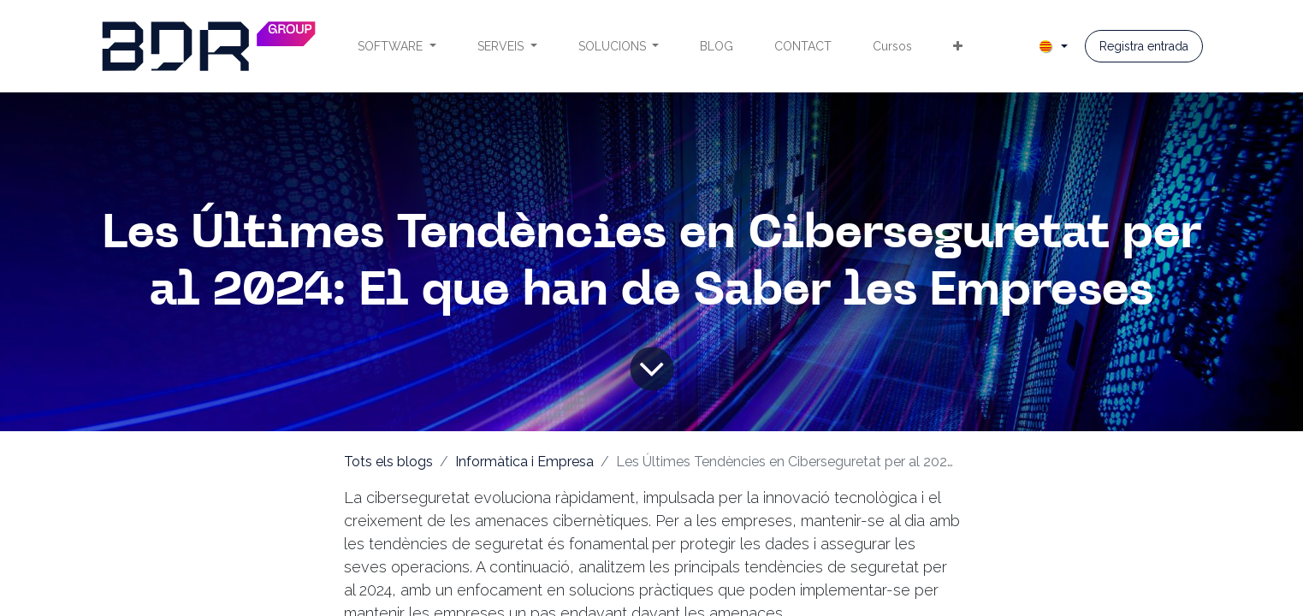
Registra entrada (1143, 46)
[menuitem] (397, 46)
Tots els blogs (388, 461)
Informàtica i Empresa (524, 461)
